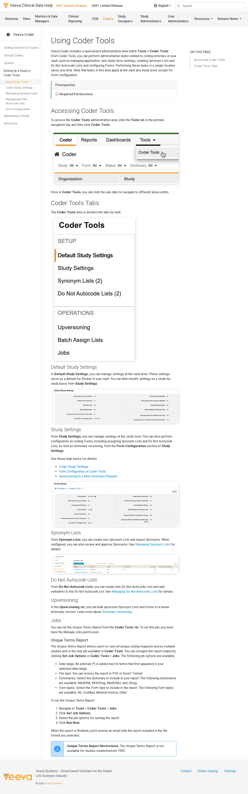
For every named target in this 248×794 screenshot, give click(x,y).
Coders (108, 19)
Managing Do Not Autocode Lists (16, 101)
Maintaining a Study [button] (16, 116)
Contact (186, 771)
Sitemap (230, 771)
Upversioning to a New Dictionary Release (88, 476)
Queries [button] (9, 63)
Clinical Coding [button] (13, 55)
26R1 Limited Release (107, 6)
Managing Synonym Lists (21, 93)
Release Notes (228, 19)
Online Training (208, 771)
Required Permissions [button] (76, 94)
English (161, 6)
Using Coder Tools (17, 81)
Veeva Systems (53, 783)
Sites (26, 19)
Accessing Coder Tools (209, 60)
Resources (202, 19)
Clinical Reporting (75, 19)
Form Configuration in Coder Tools (82, 471)
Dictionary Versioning (117, 612)
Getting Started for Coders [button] (21, 48)
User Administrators (178, 19)
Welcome (11, 19)
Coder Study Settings (19, 87)
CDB (95, 19)
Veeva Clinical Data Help (28, 6)
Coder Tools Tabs (206, 66)
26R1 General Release (71, 6)
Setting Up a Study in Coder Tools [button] (17, 73)
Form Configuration (18, 109)
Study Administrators (151, 19)
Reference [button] (11, 123)
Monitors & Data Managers (46, 19)
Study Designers (125, 19)
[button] (8, 35)
